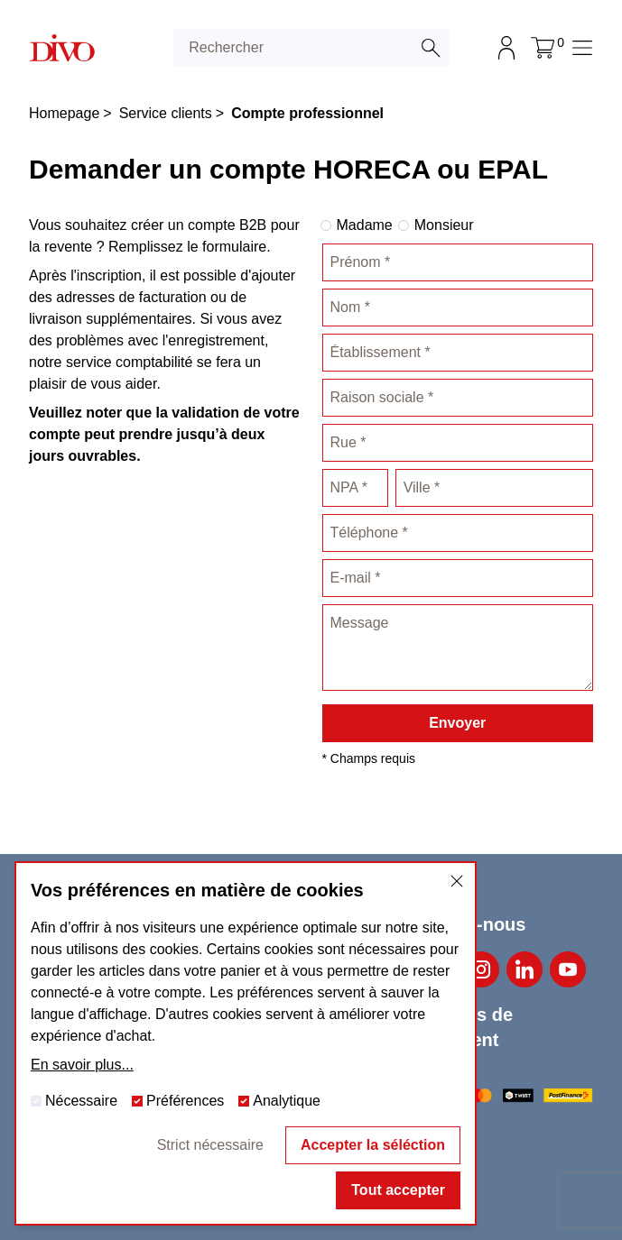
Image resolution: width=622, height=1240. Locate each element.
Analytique (279, 1100)
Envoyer (457, 722)
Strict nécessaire (210, 1145)
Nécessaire (74, 1100)
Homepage (64, 113)
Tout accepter (398, 1190)
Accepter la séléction (373, 1145)
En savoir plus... (82, 1064)
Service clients (165, 113)
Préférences (178, 1100)
